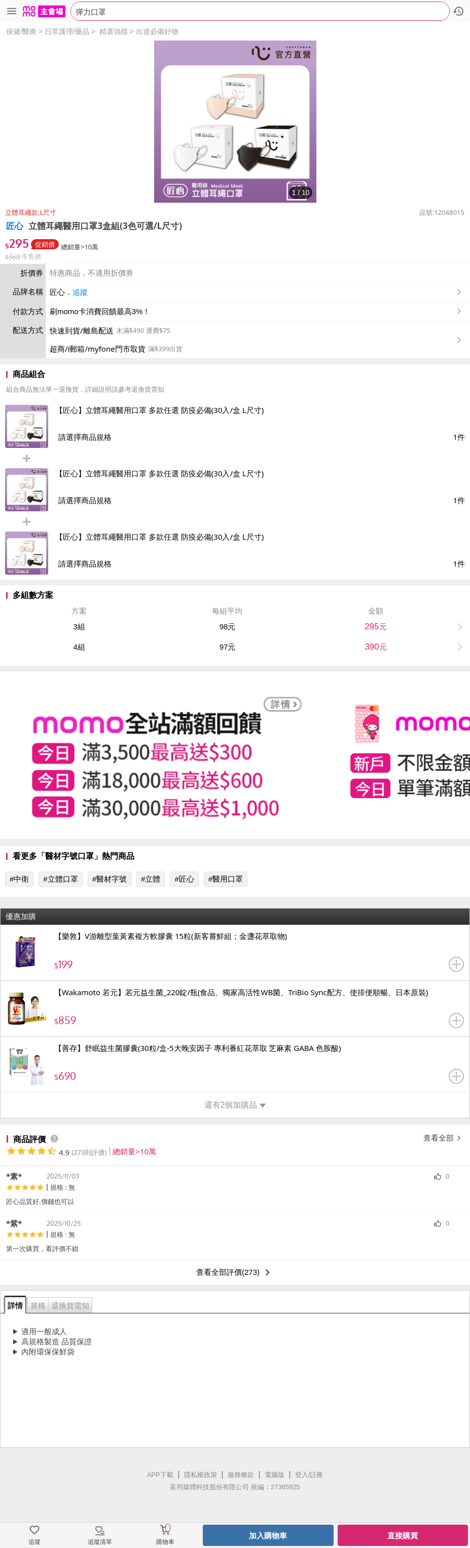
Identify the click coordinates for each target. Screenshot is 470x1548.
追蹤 (80, 292)
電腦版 (274, 1475)
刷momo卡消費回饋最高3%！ (100, 311)
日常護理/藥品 (67, 31)
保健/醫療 (21, 31)
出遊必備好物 (157, 31)
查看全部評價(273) (235, 1272)
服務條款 (241, 1475)
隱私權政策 (200, 1475)
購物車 (165, 1541)
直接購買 (402, 1535)
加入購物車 (268, 1535)
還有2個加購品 (235, 1105)
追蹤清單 (100, 1541)
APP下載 (160, 1475)
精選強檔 (113, 31)
